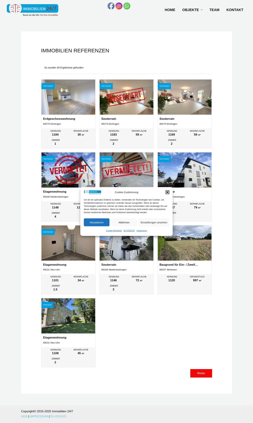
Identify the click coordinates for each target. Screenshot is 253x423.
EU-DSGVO (129, 234)
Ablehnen (123, 225)
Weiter (201, 373)
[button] (167, 195)
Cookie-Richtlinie (114, 234)
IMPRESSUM (39, 416)
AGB (24, 416)
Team (214, 10)
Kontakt (234, 10)
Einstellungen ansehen (154, 225)
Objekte (190, 10)
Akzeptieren (96, 225)
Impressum (142, 234)
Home (170, 10)
